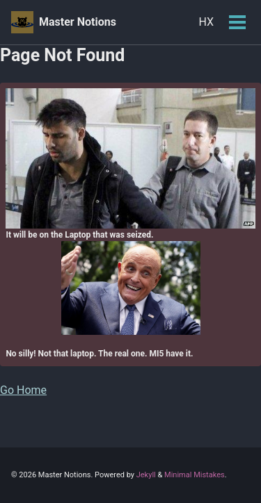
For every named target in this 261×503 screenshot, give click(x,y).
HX (206, 21)
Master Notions (77, 21)
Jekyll (146, 474)
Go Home (23, 390)
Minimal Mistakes (194, 474)
